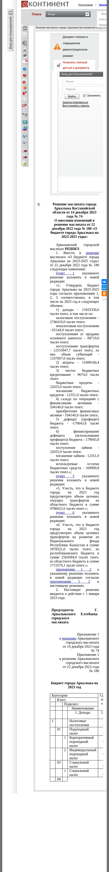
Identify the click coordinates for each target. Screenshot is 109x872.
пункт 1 (65, 273)
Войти (72, 96)
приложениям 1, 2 (70, 581)
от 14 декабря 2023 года (81, 646)
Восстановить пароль (76, 105)
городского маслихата (82, 642)
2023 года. (74, 594)
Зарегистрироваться (75, 102)
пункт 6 (65, 512)
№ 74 (95, 650)
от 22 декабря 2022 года (81, 667)
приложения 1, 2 (73, 569)
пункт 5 (65, 476)
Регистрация (86, 4)
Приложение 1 (88, 634)
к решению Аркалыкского (79, 659)
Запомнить (94, 95)
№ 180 (94, 671)
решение (92, 253)
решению (69, 638)
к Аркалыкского (79, 638)
